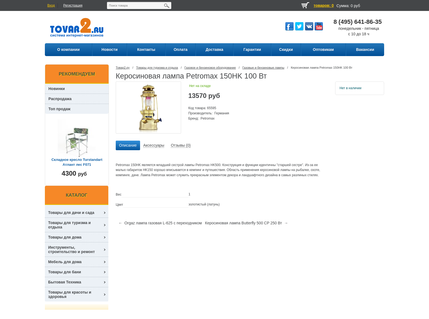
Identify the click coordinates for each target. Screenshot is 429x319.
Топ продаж (59, 109)
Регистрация (72, 5)
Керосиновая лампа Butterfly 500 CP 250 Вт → (246, 223)
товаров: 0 (324, 5)
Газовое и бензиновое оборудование (210, 67)
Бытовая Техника (64, 282)
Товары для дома (65, 237)
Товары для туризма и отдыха (157, 67)
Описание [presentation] (128, 145)
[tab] (128, 145)
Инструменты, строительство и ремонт (71, 249)
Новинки (56, 88)
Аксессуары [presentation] (153, 145)
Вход (51, 5)
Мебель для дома (65, 262)
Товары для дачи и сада (71, 212)
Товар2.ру (123, 67)
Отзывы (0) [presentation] (180, 145)
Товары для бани (64, 272)
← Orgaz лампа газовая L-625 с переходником (160, 223)
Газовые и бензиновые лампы (263, 67)
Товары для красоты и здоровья (69, 294)
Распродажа (60, 99)
